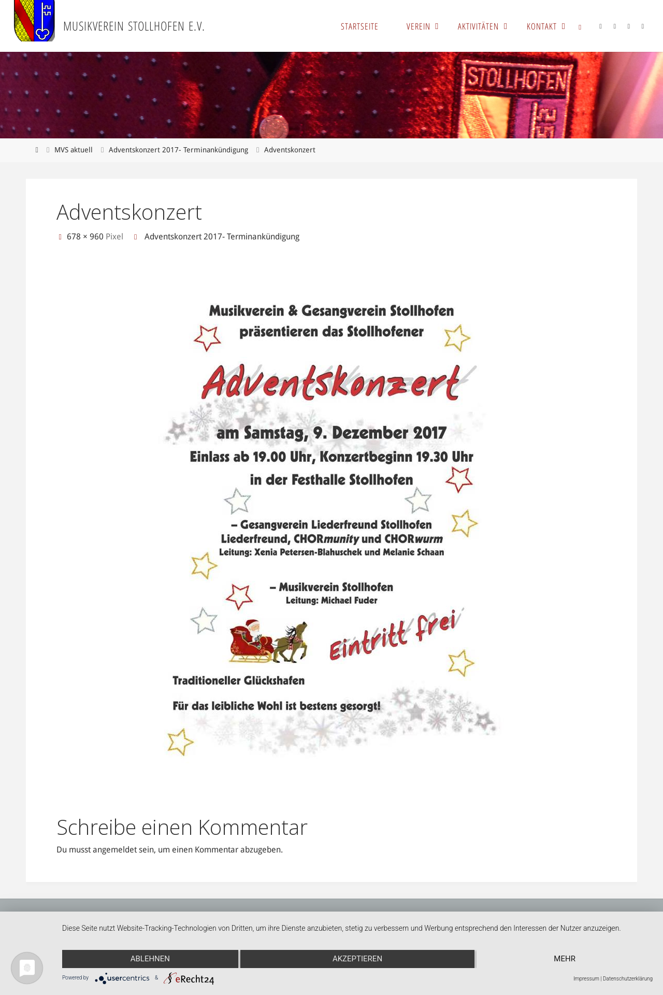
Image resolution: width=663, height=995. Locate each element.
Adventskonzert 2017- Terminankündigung (178, 150)
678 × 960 (86, 236)
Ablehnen (150, 958)
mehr (564, 958)
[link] (580, 26)
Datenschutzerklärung (628, 979)
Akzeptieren (357, 958)
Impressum (586, 979)
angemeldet (115, 850)
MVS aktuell (73, 150)
